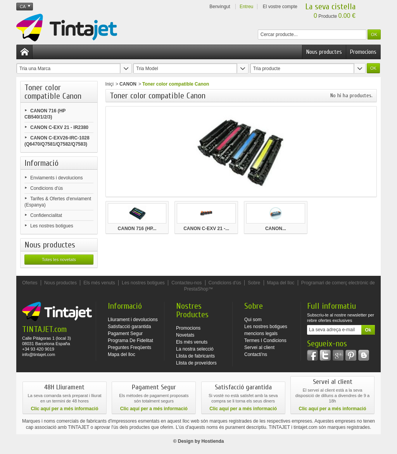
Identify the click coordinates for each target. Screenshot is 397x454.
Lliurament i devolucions (133, 319)
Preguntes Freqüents (129, 347)
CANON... (275, 228)
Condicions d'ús (46, 188)
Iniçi (109, 84)
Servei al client (259, 347)
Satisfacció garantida (129, 326)
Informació (41, 163)
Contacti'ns (255, 354)
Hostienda (212, 441)
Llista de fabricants (195, 356)
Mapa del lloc (281, 282)
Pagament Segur (125, 333)
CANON (127, 84)
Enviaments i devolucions (56, 178)
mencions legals (261, 333)
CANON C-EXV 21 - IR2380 (59, 127)
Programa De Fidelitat (130, 340)
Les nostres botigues (51, 226)
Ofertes (29, 282)
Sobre (254, 282)
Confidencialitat (46, 215)
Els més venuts (99, 282)
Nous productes (324, 51)
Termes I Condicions (265, 340)
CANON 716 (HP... (137, 228)
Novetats (185, 335)
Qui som (253, 319)
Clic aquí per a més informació (64, 408)
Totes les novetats (59, 259)
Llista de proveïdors (196, 363)
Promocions (363, 51)
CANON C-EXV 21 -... (206, 228)
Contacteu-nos (186, 282)
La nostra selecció (195, 349)
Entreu (246, 6)
